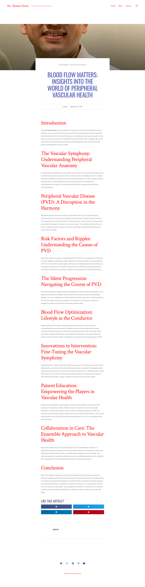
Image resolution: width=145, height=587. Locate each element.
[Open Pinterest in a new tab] (78, 563)
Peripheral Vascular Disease (72, 65)
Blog (120, 6)
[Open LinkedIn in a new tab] (72, 563)
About (113, 6)
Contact (128, 6)
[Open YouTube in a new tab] (84, 563)
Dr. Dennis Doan (50, 130)
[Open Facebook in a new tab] (61, 563)
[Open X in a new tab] (67, 563)
